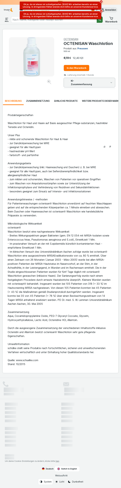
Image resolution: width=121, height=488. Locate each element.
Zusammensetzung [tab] (38, 101)
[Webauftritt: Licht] (60, 482)
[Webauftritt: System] (45, 482)
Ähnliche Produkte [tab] (66, 101)
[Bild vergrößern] (49, 82)
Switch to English (67, 469)
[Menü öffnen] (7, 19)
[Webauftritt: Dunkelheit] (75, 482)
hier (57, 461)
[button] (108, 9)
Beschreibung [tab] (13, 101)
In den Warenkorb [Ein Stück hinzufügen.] (76, 68)
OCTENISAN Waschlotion (88, 43)
